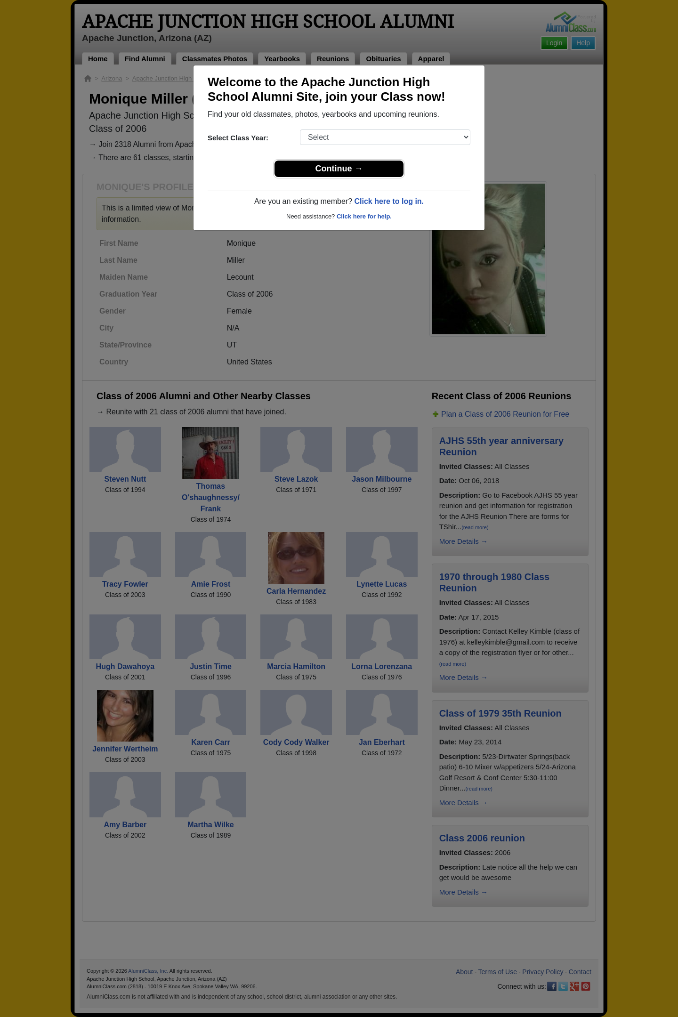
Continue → (339, 168)
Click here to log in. (389, 201)
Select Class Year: (238, 138)
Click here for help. (364, 216)
